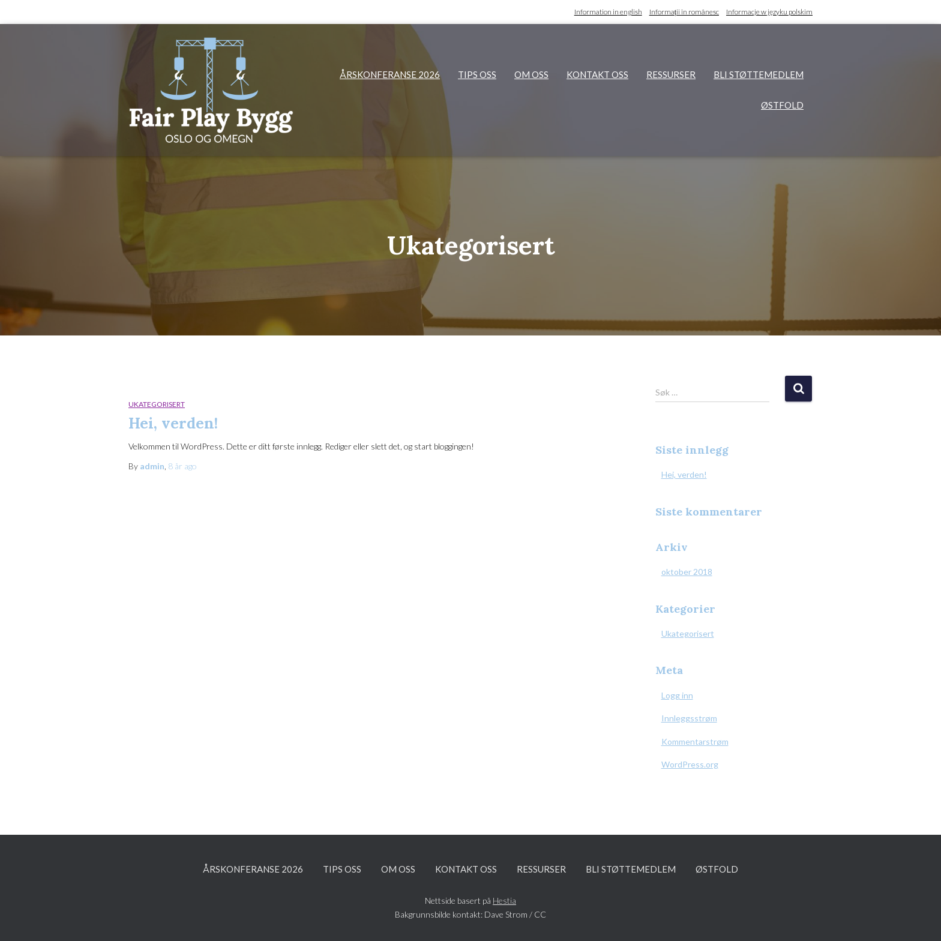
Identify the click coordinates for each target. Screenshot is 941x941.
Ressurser (671, 74)
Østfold (782, 105)
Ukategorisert (156, 404)
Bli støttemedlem (759, 74)
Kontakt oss (597, 74)
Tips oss (477, 74)
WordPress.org (689, 764)
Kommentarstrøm (695, 741)
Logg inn (677, 695)
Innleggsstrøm (689, 718)
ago (182, 466)
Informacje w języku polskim (769, 11)
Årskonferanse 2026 (390, 74)
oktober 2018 (686, 572)
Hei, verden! (173, 423)
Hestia (504, 900)
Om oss (531, 74)
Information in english (608, 11)
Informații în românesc (684, 11)
